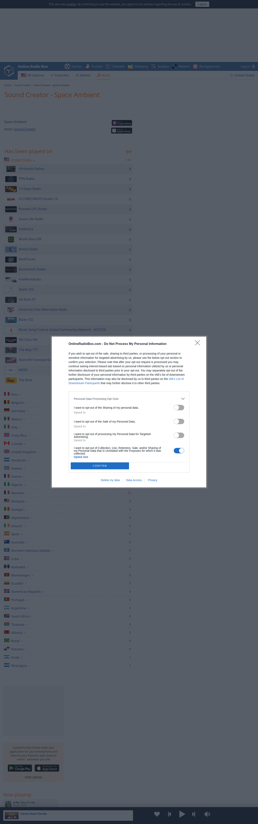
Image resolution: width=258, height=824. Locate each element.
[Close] (199, 344)
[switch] (179, 407)
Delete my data (110, 480)
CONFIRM (99, 465)
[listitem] (129, 399)
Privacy (152, 480)
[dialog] (129, 412)
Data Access (134, 480)
